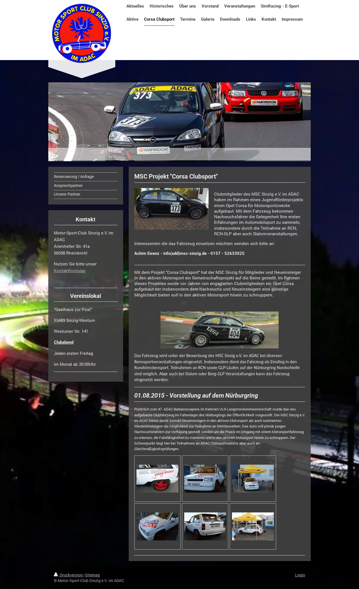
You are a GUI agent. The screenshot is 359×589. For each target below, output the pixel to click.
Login (300, 575)
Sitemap (92, 575)
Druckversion (68, 575)
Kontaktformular (69, 270)
